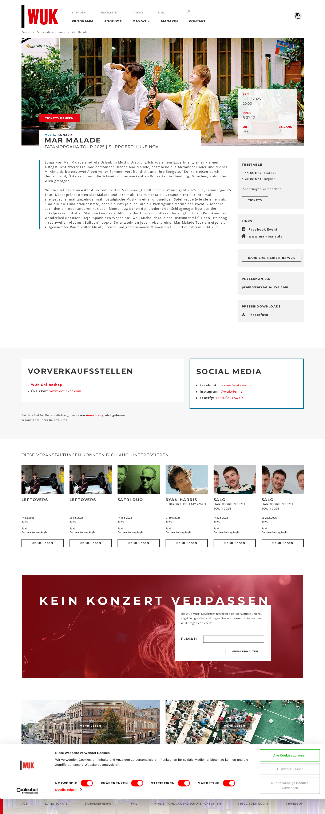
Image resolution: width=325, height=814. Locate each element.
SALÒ (220, 499)
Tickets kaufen (59, 118)
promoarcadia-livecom (265, 287)
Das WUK (141, 21)
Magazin (169, 21)
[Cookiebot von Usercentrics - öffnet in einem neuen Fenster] (27, 806)
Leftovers (34, 499)
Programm (82, 21)
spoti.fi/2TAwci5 (229, 398)
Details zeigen (65, 804)
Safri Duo (130, 499)
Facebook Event (263, 229)
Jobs (161, 12)
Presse (138, 12)
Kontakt (197, 21)
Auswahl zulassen (289, 784)
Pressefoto (258, 315)
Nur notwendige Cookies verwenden (289, 800)
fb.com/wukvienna (235, 385)
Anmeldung (95, 415)
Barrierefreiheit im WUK (271, 257)
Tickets (255, 200)
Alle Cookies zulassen (289, 770)
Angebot (113, 21)
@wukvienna (232, 391)
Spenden (79, 12)
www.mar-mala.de (266, 236)
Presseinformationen (50, 32)
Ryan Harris (181, 499)
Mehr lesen (42, 543)
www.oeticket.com (65, 391)
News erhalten (245, 651)
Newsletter (109, 12)
